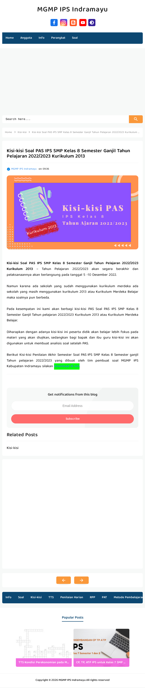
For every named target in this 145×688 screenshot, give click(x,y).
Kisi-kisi (36, 598)
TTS (51, 598)
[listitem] (44, 648)
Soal (21, 598)
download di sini (67, 367)
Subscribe (73, 419)
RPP (92, 598)
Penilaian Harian (71, 598)
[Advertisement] (72, 84)
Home (10, 38)
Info (8, 598)
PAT (104, 598)
